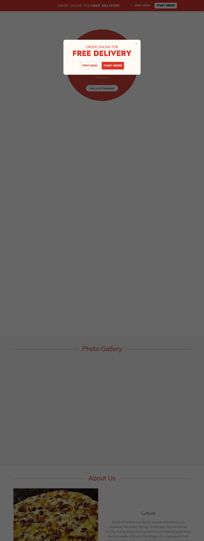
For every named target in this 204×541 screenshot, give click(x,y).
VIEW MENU (90, 65)
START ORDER (113, 65)
